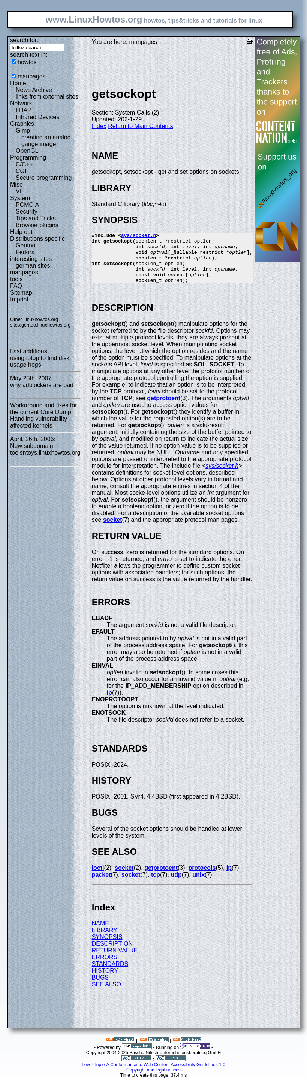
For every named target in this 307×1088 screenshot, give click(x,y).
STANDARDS (110, 974)
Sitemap (21, 292)
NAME (100, 933)
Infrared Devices (38, 117)
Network (21, 103)
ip (109, 702)
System (20, 198)
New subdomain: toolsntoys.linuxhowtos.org (45, 449)
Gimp (23, 130)
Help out (21, 232)
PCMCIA (27, 205)
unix (198, 885)
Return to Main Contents (140, 126)
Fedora (25, 252)
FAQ (16, 286)
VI (18, 191)
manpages (32, 76)
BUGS (100, 987)
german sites (33, 265)
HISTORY (105, 981)
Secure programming (44, 178)
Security (26, 211)
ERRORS (104, 967)
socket (112, 530)
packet (101, 885)
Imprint (19, 299)
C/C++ (24, 164)
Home (18, 83)
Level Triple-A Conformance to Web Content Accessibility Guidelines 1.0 (153, 1074)
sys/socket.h (138, 236)
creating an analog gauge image (46, 140)
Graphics (22, 124)
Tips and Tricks (36, 218)
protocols (202, 878)
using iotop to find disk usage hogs (39, 361)
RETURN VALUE (115, 960)
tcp (155, 885)
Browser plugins (37, 225)
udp (176, 885)
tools (16, 279)
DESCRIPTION (112, 954)
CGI (21, 171)
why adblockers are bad (41, 385)
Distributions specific (37, 238)
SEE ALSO (106, 994)
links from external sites (47, 96)
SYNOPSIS (107, 947)
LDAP (23, 110)
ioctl (98, 878)
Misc (16, 184)
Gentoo (25, 245)
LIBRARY (104, 940)
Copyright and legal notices (153, 1080)
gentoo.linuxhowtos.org (46, 325)
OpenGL (27, 151)
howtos (27, 62)
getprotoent (163, 408)
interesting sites (31, 259)
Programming (28, 157)
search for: (24, 40)
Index (99, 126)
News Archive (34, 90)
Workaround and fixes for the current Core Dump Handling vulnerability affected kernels (43, 415)
